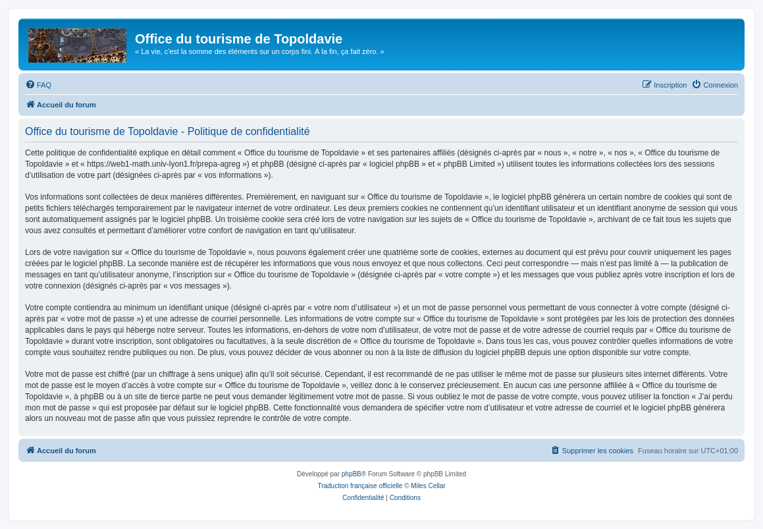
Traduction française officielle (359, 485)
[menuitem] (38, 85)
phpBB (351, 474)
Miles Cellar (428, 485)
